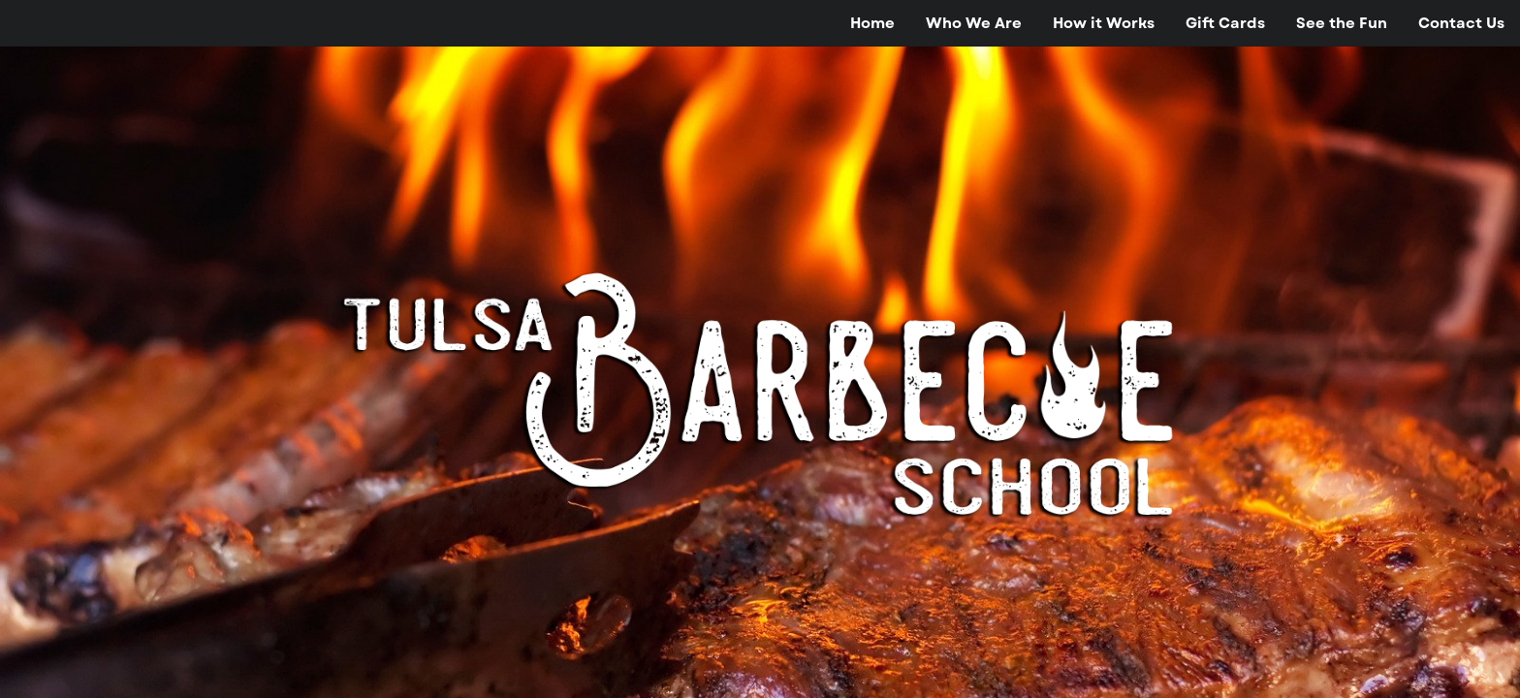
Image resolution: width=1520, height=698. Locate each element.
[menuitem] (872, 23)
